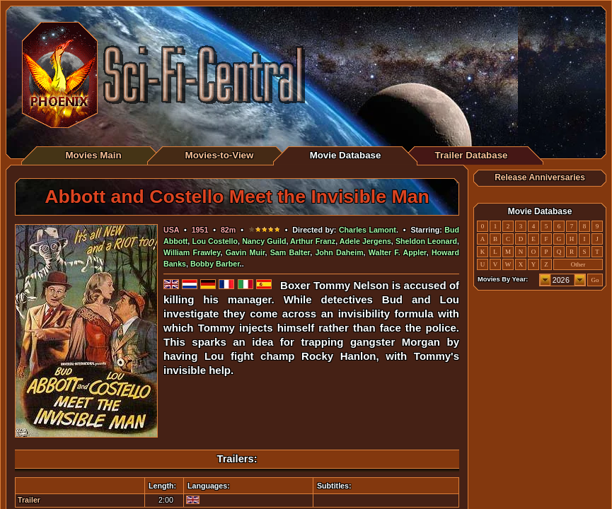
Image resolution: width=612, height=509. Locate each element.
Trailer (29, 500)
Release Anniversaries (540, 177)
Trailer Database (471, 155)
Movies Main (93, 155)
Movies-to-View (219, 155)
